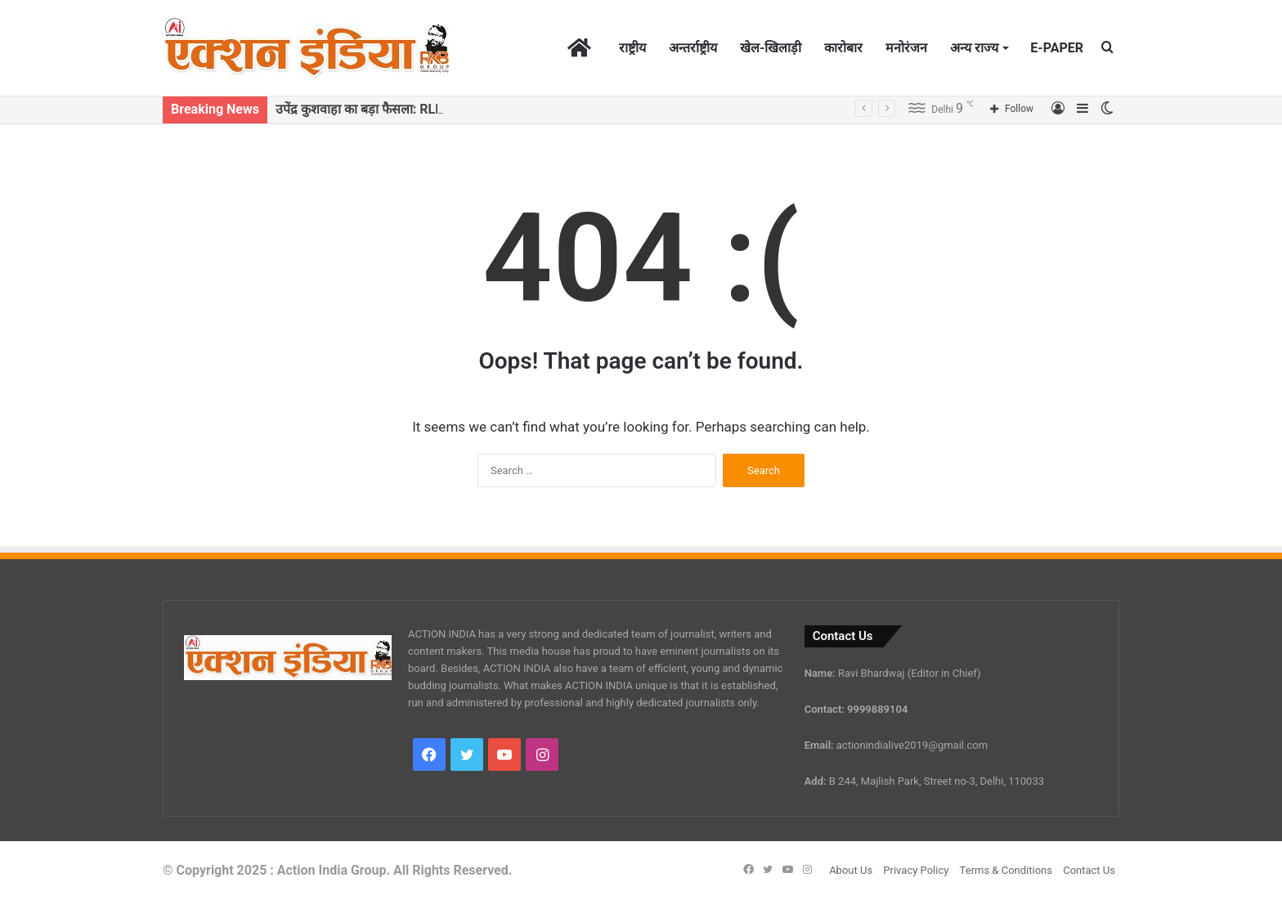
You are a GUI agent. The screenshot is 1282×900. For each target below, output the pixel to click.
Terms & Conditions (1006, 870)
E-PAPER (1056, 48)
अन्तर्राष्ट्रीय (693, 48)
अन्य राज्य (974, 48)
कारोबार (843, 48)
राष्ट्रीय (632, 48)
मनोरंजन (906, 48)
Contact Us (1089, 870)
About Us (850, 870)
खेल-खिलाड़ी (770, 48)
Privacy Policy (915, 870)
